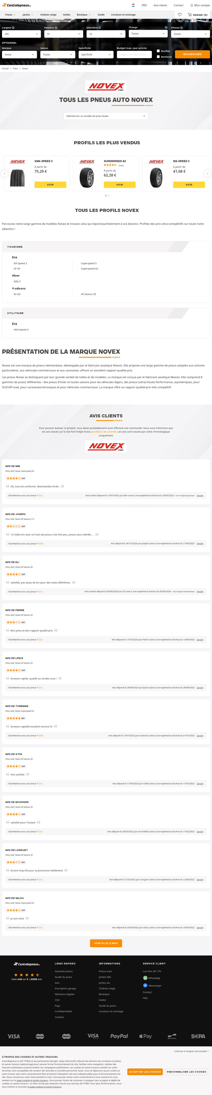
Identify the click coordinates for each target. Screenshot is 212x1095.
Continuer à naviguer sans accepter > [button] (191, 1051)
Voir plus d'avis (106, 943)
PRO (144, 5)
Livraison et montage (123, 14)
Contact (178, 5)
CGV (57, 999)
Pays (57, 1005)
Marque (6, 48)
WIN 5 (17, 281)
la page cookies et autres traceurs (44, 1086)
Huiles (66, 14)
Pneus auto (105, 971)
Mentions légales (65, 994)
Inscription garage (65, 988)
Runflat (165, 51)
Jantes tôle (105, 977)
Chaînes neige (48, 14)
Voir (50, 184)
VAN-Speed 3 (21, 329)
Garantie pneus (64, 971)
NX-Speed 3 (20, 263)
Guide (101, 14)
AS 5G (17, 294)
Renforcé (166, 56)
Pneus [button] (10, 14)
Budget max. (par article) (132, 48)
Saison (44, 48)
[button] (185, 495)
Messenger (152, 985)
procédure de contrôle (103, 431)
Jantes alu (104, 982)
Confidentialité (63, 1011)
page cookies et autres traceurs (32, 1080)
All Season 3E (88, 294)
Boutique (84, 14)
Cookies (59, 1017)
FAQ (145, 998)
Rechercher (192, 54)
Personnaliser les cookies (186, 1071)
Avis (57, 982)
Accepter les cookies (145, 1071)
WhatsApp (151, 978)
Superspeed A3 (89, 268)
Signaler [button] (200, 495)
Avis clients (160, 5)
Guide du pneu (63, 977)
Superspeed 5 (89, 263)
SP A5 (17, 268)
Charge (148, 27)
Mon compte (200, 5)
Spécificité (85, 48)
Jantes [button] (28, 14)
